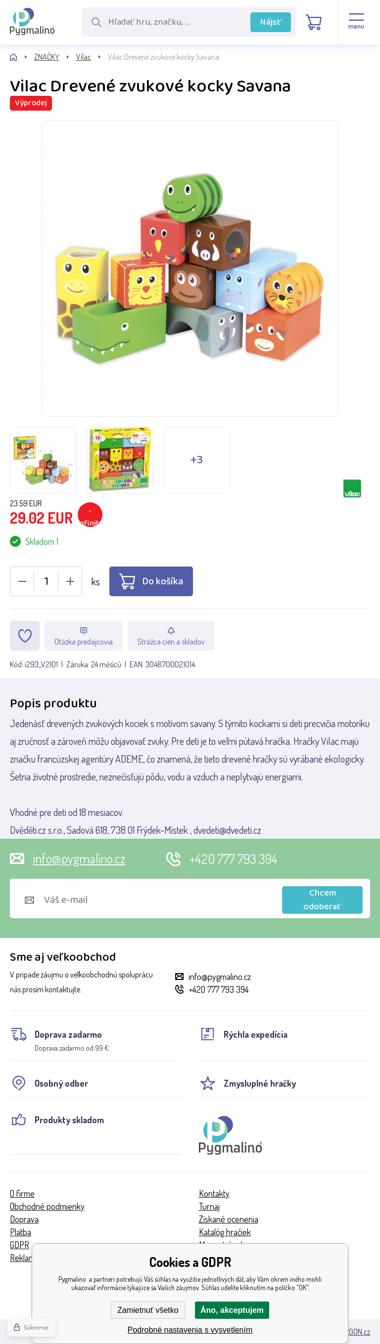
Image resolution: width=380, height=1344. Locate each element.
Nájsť (271, 22)
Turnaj (209, 1206)
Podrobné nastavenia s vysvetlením (190, 1330)
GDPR (19, 1244)
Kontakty (214, 1193)
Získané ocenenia (228, 1219)
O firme (22, 1193)
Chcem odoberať (322, 900)
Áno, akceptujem (232, 1310)
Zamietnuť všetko (147, 1310)
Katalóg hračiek (225, 1231)
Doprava (24, 1219)
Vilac (83, 57)
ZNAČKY (46, 57)
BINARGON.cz (350, 1332)
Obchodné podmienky (47, 1206)
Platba (20, 1231)
